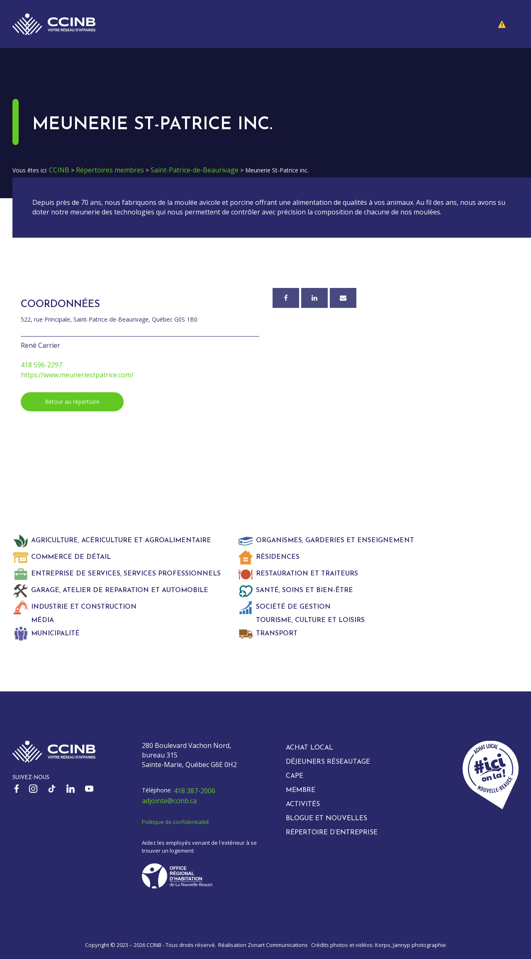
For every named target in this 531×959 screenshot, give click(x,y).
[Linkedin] (314, 298)
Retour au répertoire (72, 402)
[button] (508, 24)
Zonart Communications (278, 945)
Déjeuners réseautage (328, 762)
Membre (300, 790)
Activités (303, 804)
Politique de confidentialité (175, 822)
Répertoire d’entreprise (332, 832)
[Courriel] (343, 298)
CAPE (294, 776)
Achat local (309, 748)
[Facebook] (286, 298)
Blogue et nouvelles (326, 818)
